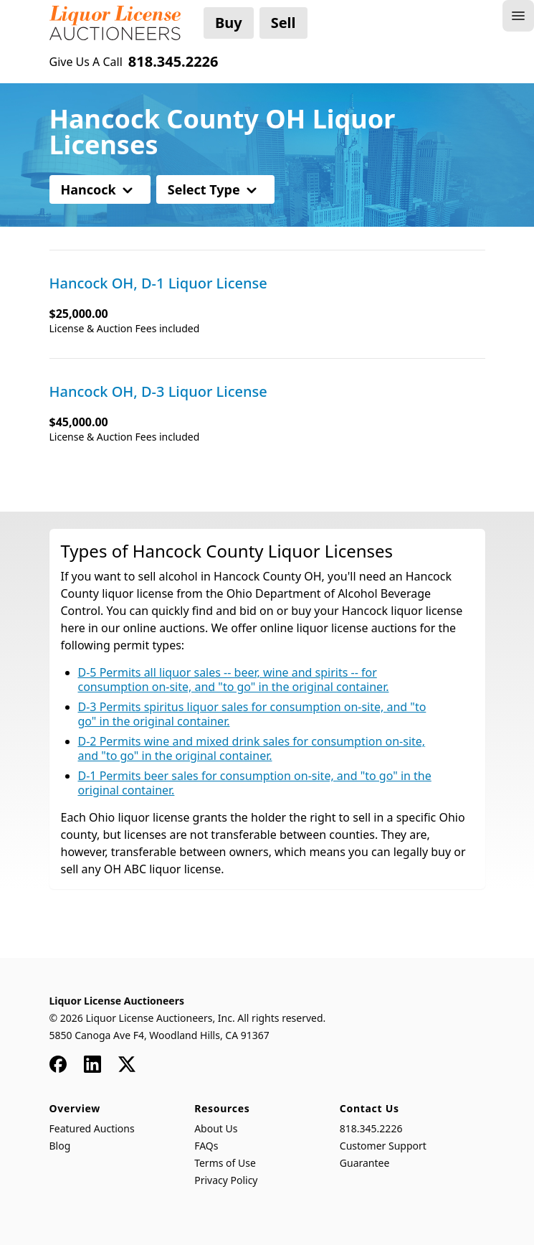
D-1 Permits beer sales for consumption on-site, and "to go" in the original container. (255, 783)
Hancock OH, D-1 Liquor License (158, 283)
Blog (60, 1145)
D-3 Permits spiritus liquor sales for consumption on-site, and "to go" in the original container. (252, 714)
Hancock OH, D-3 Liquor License (158, 392)
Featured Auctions (92, 1128)
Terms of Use (225, 1163)
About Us (215, 1128)
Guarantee (365, 1163)
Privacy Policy (225, 1180)
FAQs (206, 1145)
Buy (228, 22)
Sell (283, 22)
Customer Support (383, 1145)
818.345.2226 (371, 1128)
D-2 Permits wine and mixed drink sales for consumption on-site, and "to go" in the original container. (252, 748)
